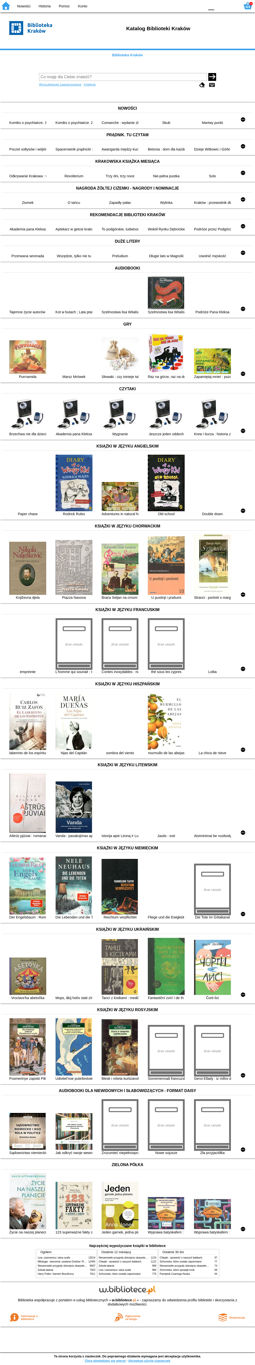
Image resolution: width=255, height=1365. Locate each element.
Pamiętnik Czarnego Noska (175, 1274)
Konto (82, 6)
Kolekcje (90, 84)
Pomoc (64, 6)
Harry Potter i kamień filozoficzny (56, 1274)
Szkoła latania (45, 1270)
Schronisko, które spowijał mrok (177, 1270)
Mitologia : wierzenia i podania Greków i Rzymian (65, 1261)
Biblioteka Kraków (127, 55)
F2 (231, 5)
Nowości (23, 6)
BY (199, 5)
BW (180, 5)
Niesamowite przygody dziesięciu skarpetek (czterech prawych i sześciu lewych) (82, 1265)
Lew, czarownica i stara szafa (54, 1257)
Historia (45, 6)
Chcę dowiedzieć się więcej (105, 1361)
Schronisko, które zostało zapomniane (120, 1274)
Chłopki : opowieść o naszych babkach (120, 1261)
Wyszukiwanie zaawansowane (60, 84)
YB (189, 5)
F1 (219, 5)
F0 (211, 5)
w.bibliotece (124, 1300)
